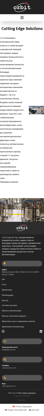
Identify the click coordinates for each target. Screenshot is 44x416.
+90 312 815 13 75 (9, 368)
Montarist (22, 400)
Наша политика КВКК (22, 396)
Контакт (5, 300)
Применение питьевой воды (13, 326)
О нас (4, 284)
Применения (7, 290)
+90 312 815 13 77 (9, 386)
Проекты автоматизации (11, 310)
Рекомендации (7, 295)
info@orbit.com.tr (8, 350)
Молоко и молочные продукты (14, 316)
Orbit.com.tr (12, 393)
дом (3, 279)
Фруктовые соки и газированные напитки (18, 321)
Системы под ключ (9, 305)
